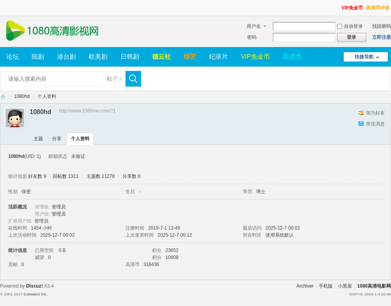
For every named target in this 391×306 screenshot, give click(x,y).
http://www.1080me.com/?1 (87, 111)
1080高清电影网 (3, 96)
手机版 (326, 286)
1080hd (22, 96)
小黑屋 (345, 286)
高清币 (292, 56)
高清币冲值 (377, 8)
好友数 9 (37, 176)
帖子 (112, 79)
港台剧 (66, 56)
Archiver (305, 286)
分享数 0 (131, 176)
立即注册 (381, 37)
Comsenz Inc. (35, 294)
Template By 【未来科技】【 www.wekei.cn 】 (84, 294)
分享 (56, 138)
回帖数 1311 (66, 176)
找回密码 (381, 26)
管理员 (59, 207)
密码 (251, 37)
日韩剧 (129, 56)
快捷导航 (364, 57)
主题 (38, 138)
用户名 (254, 26)
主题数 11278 (100, 176)
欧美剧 (98, 56)
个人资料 (80, 138)
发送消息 (375, 124)
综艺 (190, 56)
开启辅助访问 (338, 5)
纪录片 (218, 56)
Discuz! (34, 286)
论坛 (12, 56)
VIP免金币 (352, 8)
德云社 (161, 56)
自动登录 (350, 26)
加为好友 (375, 113)
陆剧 (38, 56)
